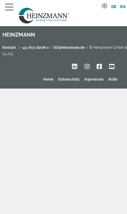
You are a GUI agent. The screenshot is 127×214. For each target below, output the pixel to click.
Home (48, 79)
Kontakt (9, 47)
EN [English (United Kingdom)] (123, 6)
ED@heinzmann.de (69, 47)
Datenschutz (69, 79)
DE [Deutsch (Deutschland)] (113, 6)
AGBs (112, 79)
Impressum (94, 79)
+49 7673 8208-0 (35, 47)
